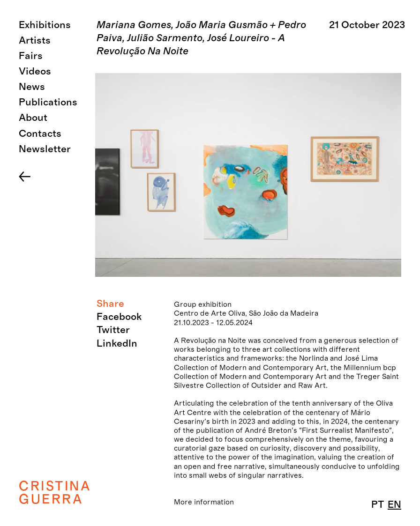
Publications (48, 102)
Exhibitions (45, 25)
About (33, 118)
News (32, 87)
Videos (35, 71)
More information (204, 502)
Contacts (40, 134)
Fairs (31, 56)
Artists (35, 40)
